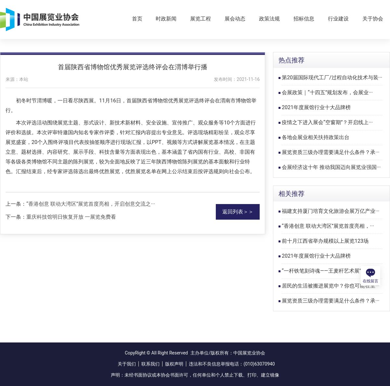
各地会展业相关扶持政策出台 (315, 137)
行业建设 (338, 19)
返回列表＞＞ (238, 212)
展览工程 (200, 19)
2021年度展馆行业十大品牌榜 (316, 107)
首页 (137, 19)
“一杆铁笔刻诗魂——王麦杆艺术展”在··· (326, 271)
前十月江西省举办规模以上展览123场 (325, 241)
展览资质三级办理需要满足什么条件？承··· (331, 152)
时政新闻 (166, 19)
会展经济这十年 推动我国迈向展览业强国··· (331, 167)
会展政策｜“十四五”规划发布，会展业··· (327, 92)
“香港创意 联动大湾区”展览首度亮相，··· (328, 226)
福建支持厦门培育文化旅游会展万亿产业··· (331, 211)
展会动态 (235, 19)
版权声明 (174, 364)
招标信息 (303, 19)
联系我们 (150, 364)
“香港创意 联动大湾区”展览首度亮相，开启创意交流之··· (90, 204)
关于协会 (372, 19)
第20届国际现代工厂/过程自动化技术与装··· (332, 77)
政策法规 (269, 19)
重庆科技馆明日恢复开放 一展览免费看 (71, 217)
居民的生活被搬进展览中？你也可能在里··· (331, 286)
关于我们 (127, 364)
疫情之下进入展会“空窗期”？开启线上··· (327, 122)
